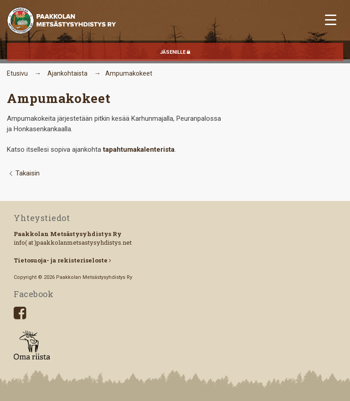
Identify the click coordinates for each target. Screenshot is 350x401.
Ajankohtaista (67, 73)
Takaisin (23, 173)
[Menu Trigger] (330, 19)
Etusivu (17, 73)
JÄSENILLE (175, 52)
